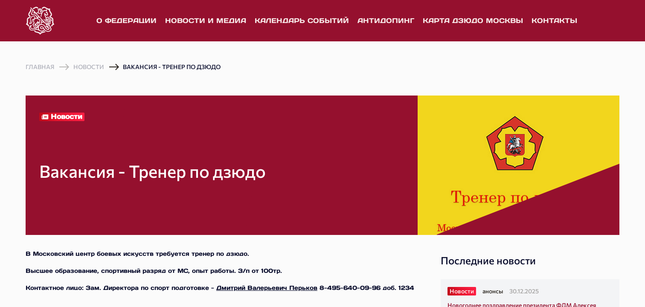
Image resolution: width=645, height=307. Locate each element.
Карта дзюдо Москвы (473, 20)
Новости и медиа (205, 20)
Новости (88, 66)
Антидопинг (385, 20)
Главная (40, 67)
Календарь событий (302, 20)
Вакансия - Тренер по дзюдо (172, 66)
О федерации (126, 20)
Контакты (554, 20)
